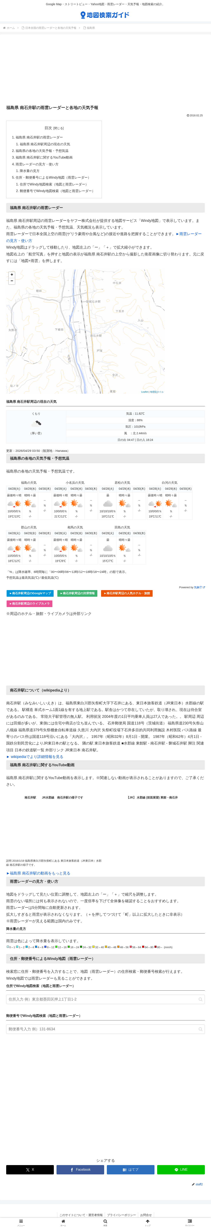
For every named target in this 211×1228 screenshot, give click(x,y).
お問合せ (146, 1215)
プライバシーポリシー (121, 1215)
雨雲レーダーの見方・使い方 (37, 164)
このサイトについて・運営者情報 (81, 1215)
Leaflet (144, 392)
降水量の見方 (30, 171)
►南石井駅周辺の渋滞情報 (77, 593)
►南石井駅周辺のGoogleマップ (30, 593)
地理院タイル (157, 392)
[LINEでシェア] (181, 1169)
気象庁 (199, 587)
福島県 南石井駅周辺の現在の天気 (45, 144)
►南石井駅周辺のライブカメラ (29, 603)
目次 (48, 128)
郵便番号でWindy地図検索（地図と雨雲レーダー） (57, 191)
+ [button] (12, 275)
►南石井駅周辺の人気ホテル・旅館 (127, 593)
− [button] (12, 281)
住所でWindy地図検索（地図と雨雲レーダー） (54, 184)
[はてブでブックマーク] (130, 1169)
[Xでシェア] (30, 1169)
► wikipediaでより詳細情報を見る (34, 757)
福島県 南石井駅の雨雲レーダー (39, 137)
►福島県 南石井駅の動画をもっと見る (38, 873)
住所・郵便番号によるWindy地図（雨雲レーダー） (53, 177)
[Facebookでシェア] (80, 1169)
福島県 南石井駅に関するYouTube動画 (44, 157)
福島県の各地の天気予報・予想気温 (42, 151)
